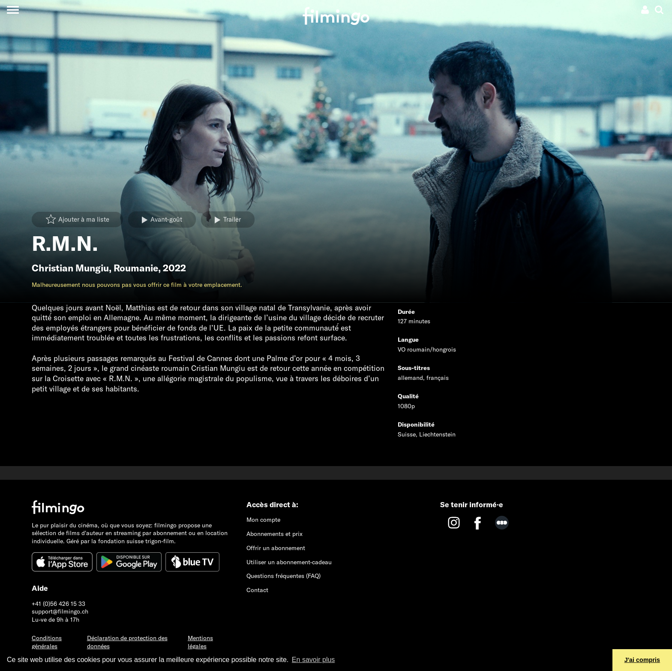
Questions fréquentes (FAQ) (283, 576)
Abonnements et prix (274, 534)
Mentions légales (200, 642)
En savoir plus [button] (313, 659)
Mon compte (263, 520)
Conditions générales (47, 642)
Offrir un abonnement (275, 548)
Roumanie (136, 268)
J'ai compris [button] (642, 659)
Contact (257, 590)
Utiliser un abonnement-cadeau (289, 562)
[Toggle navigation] (12, 9)
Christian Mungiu (70, 268)
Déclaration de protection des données (127, 642)
